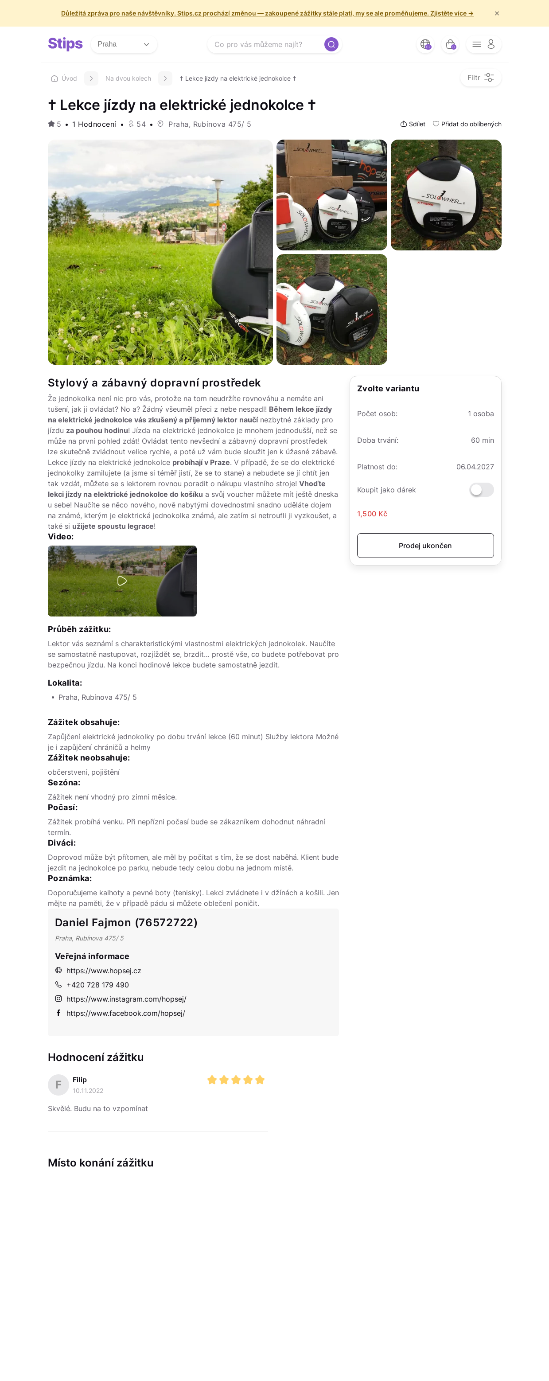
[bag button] (450, 44)
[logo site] (65, 44)
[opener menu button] (484, 44)
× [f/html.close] (497, 13)
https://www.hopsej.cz (98, 970)
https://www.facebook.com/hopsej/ (120, 1013)
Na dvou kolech (128, 78)
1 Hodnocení (94, 124)
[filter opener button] (481, 77)
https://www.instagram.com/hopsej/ (121, 999)
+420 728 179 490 (92, 984)
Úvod (64, 78)
